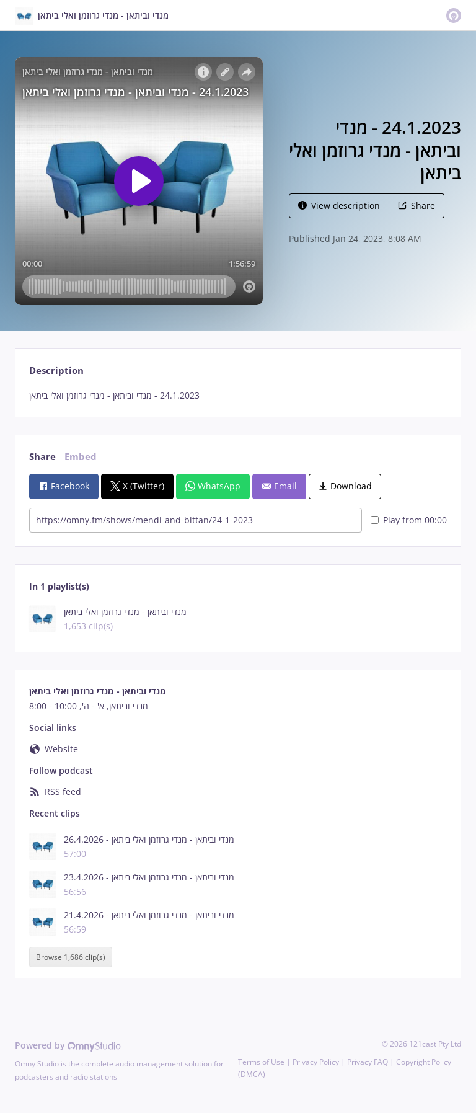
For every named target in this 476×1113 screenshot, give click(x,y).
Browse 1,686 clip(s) (70, 957)
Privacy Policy (316, 1062)
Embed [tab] (80, 456)
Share (416, 205)
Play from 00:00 (409, 520)
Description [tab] (56, 370)
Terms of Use (261, 1062)
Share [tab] (42, 456)
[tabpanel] (237, 395)
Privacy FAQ (367, 1062)
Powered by (68, 1045)
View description (339, 205)
